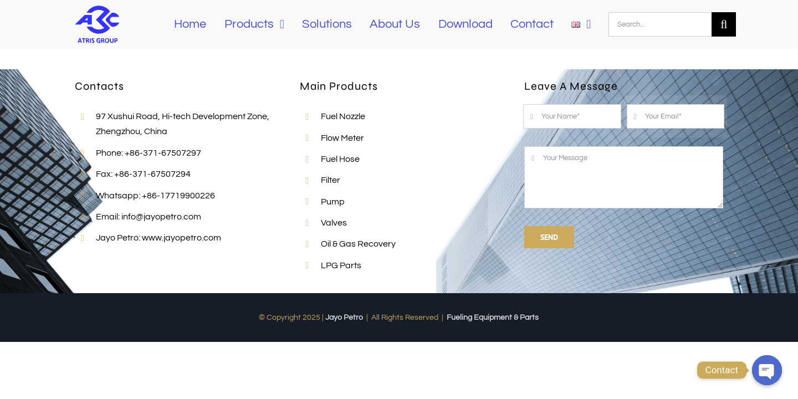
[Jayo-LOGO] (97, 6)
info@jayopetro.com (161, 216)
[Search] (724, 24)
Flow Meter (342, 138)
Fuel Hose (340, 159)
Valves (334, 222)
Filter (330, 180)
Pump (333, 201)
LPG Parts (341, 265)
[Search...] (660, 24)
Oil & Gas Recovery (358, 243)
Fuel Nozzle (343, 116)
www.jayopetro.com (181, 237)
